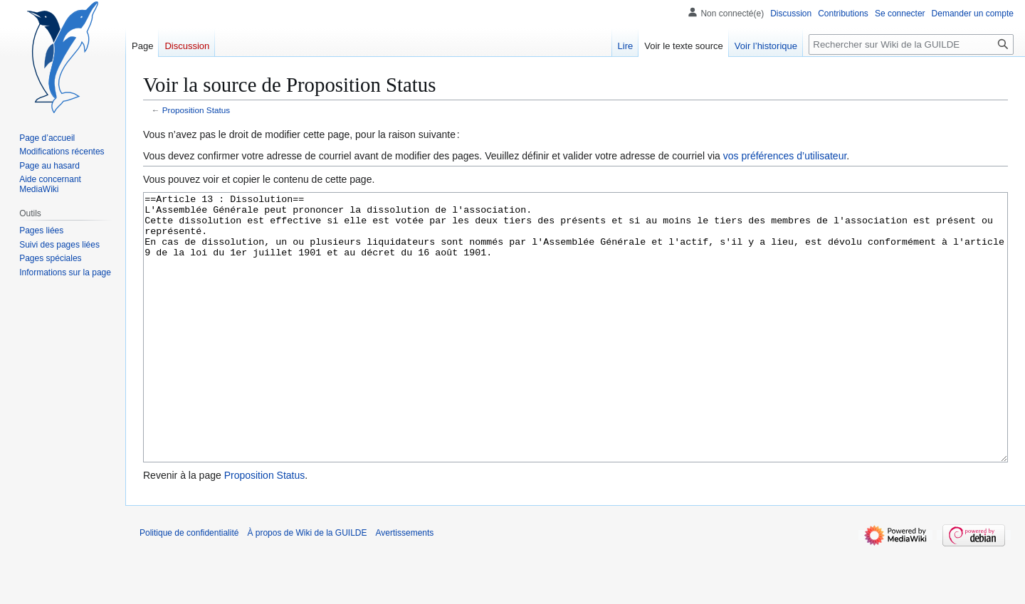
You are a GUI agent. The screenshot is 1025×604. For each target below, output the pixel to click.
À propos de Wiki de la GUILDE (307, 586)
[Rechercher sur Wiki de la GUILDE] (911, 44)
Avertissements (405, 586)
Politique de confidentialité (189, 586)
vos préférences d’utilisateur (785, 155)
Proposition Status (196, 110)
